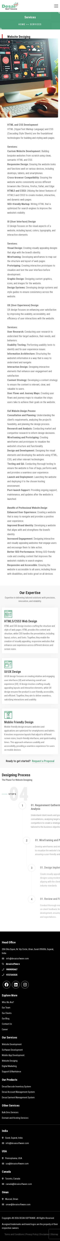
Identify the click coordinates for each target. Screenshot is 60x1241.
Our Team (6, 1007)
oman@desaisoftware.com (18, 1204)
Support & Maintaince (11, 1071)
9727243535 (11, 975)
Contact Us (7, 1024)
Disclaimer (44, 1234)
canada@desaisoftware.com (19, 1184)
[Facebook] (6, 984)
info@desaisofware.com (17, 958)
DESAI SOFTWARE (27, 1218)
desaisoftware (13, 964)
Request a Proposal (43, 761)
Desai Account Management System (18, 1092)
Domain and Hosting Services (15, 1118)
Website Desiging (9, 1061)
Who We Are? (8, 1002)
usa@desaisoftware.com (17, 1163)
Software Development (12, 1050)
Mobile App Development (13, 1055)
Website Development (12, 1044)
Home (21, 24)
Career (5, 1029)
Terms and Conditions (14, 1234)
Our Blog (5, 1018)
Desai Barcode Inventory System (16, 1086)
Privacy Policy (32, 1234)
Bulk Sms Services (10, 1112)
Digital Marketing (9, 1066)
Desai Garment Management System (18, 1097)
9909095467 (11, 969)
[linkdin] (16, 984)
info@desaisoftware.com (17, 1143)
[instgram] (25, 984)
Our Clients (7, 1013)
